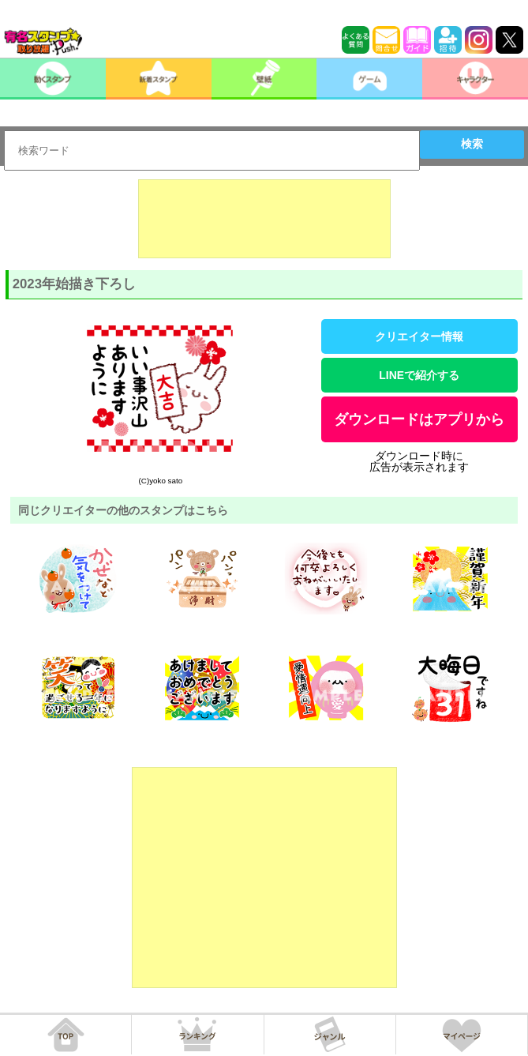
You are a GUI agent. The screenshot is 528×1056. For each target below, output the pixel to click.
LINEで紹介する (419, 375)
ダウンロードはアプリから (419, 419)
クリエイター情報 (419, 336)
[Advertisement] (264, 218)
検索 (472, 143)
